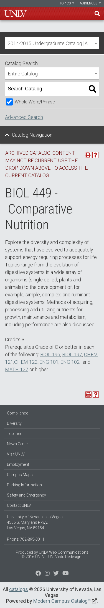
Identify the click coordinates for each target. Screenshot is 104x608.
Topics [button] (66, 3)
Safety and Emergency (26, 495)
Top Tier (14, 433)
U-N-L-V (15, 13)
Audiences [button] (90, 3)
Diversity (14, 423)
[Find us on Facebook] (38, 574)
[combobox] (52, 43)
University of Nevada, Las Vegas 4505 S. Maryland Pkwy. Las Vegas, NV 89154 (35, 522)
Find (97, 13)
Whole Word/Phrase (35, 102)
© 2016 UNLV (33, 556)
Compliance (17, 413)
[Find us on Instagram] (56, 574)
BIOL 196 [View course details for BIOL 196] (50, 354)
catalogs (18, 589)
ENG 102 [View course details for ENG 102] (70, 362)
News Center (18, 444)
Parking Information (24, 485)
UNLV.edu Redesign (64, 556)
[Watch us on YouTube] (65, 574)
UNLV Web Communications (63, 552)
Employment (18, 464)
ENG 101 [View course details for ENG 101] (49, 362)
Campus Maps (20, 474)
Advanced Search (24, 117)
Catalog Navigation (32, 135)
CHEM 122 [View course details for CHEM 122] (25, 362)
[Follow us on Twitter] (47, 574)
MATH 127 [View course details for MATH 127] (16, 369)
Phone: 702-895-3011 (25, 539)
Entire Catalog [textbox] (23, 74)
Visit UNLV (16, 454)
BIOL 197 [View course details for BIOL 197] (72, 354)
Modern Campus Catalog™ (62, 601)
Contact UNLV (19, 505)
